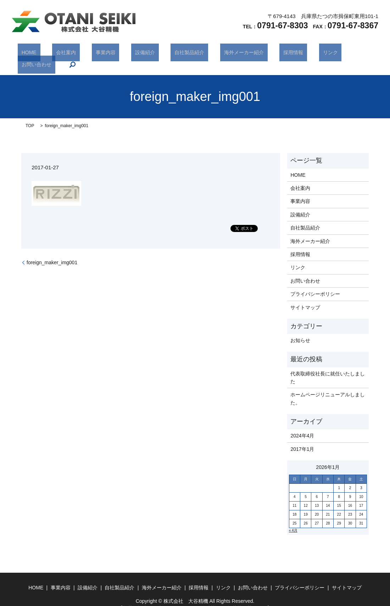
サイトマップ (305, 296)
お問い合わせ (321, 54)
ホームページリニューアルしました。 (327, 388)
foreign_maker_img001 (52, 251)
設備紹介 (132, 54)
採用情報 (257, 54)
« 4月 (293, 520)
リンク (286, 54)
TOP (30, 115)
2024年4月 (302, 425)
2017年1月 (302, 438)
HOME (39, 54)
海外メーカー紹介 (215, 54)
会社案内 (68, 54)
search (352, 54)
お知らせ (300, 330)
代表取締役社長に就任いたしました (327, 366)
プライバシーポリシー (315, 283)
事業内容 (100, 54)
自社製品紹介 (169, 54)
